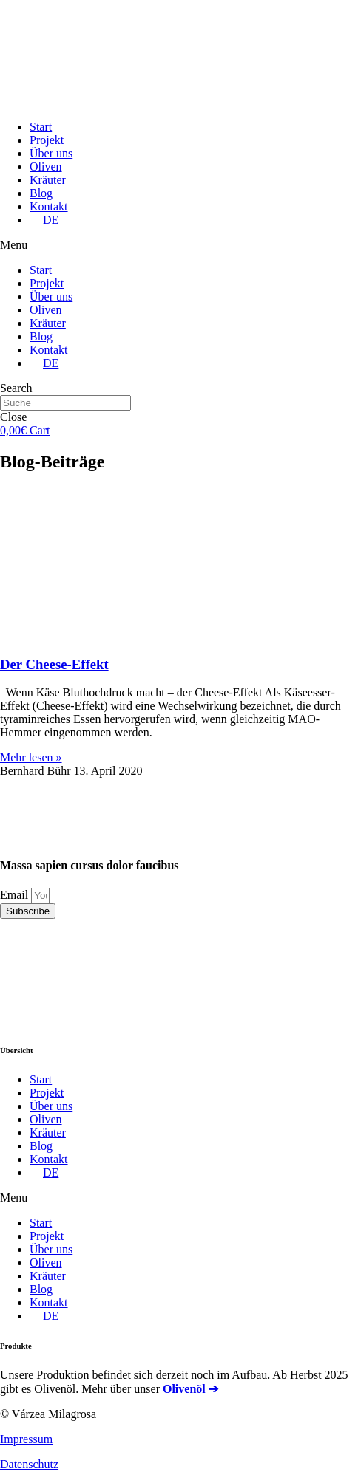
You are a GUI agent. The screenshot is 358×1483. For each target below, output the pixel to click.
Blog (41, 193)
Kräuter (48, 180)
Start (41, 126)
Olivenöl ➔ (190, 1389)
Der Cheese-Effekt (54, 664)
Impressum (26, 1439)
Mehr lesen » (31, 757)
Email (15, 894)
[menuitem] (44, 219)
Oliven (46, 166)
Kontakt (49, 206)
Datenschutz (29, 1464)
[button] (179, 245)
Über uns (51, 153)
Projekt (47, 140)
